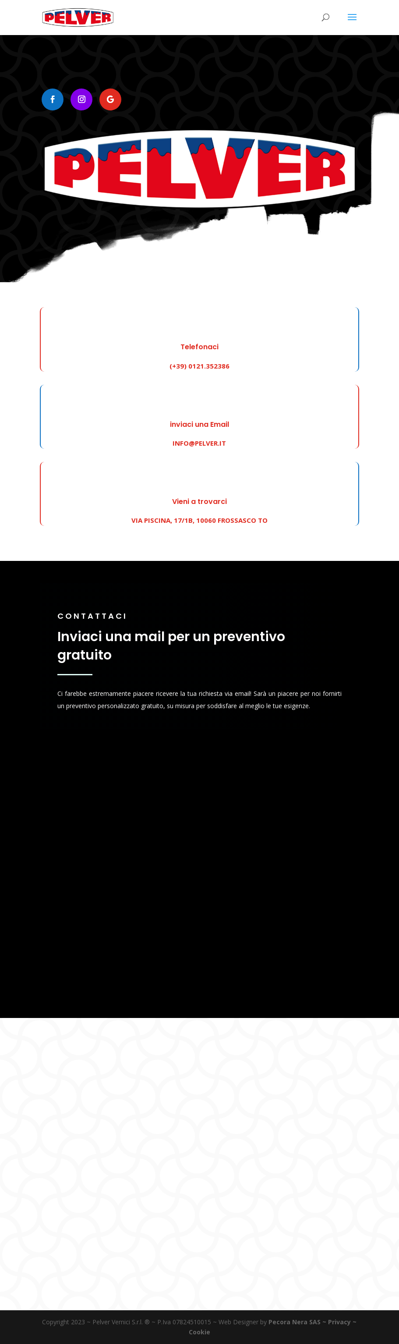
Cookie (199, 1332)
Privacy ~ (342, 1322)
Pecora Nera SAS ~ (297, 1322)
